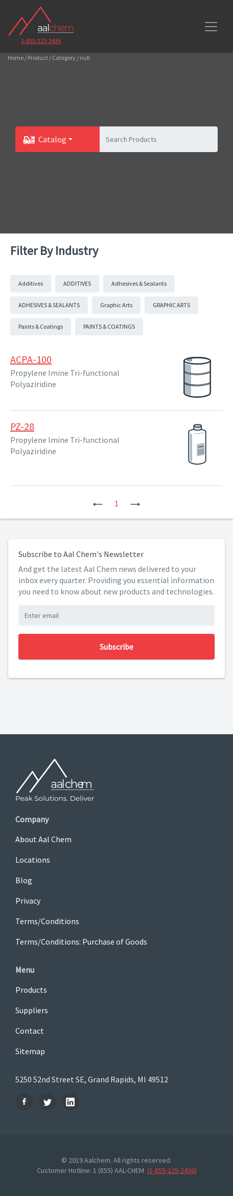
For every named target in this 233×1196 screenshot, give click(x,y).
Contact (29, 1031)
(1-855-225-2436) (172, 1170)
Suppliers (31, 1010)
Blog (23, 880)
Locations (32, 860)
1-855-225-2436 (41, 41)
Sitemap (30, 1051)
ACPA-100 (31, 359)
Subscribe (116, 647)
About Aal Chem (43, 839)
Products (31, 990)
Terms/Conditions (47, 921)
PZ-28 (22, 426)
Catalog (52, 139)
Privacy (27, 900)
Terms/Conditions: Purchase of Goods (81, 941)
